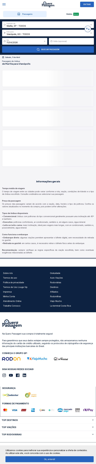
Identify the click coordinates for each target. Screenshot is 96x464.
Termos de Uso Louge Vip (15, 287)
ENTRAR (87, 4)
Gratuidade (55, 273)
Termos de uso (10, 277)
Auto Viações (56, 277)
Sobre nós (8, 273)
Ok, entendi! (49, 459)
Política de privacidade (13, 282)
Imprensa (7, 291)
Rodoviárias (55, 282)
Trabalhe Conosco (11, 305)
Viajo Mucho (56, 301)
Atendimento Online (12, 301)
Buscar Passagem (48, 49)
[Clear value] (44, 41)
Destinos (54, 287)
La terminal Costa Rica (60, 305)
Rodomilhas (55, 296)
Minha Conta (9, 296)
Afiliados (54, 291)
